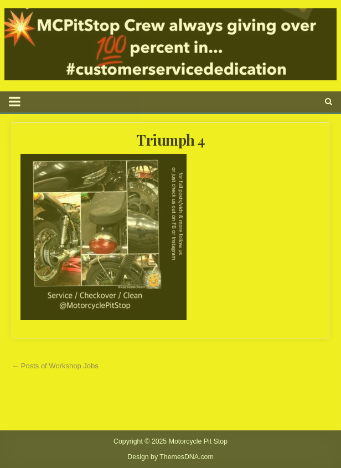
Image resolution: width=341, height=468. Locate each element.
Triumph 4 (170, 140)
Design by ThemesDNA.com (170, 457)
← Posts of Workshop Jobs (55, 366)
